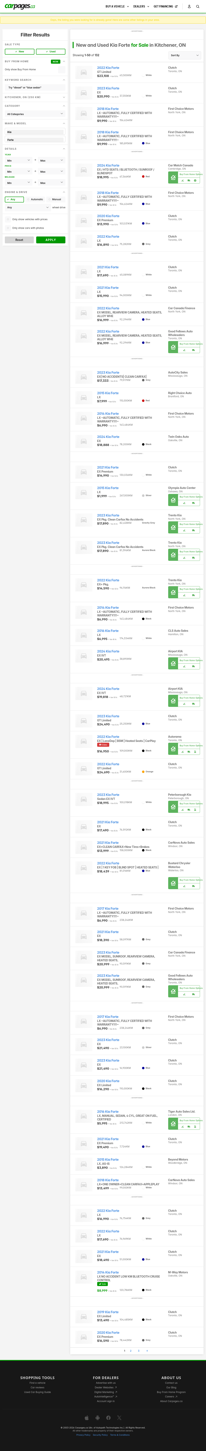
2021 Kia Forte (108, 267)
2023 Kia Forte (108, 88)
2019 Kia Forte (107, 1312)
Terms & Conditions (120, 1435)
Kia (35, 132)
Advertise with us (106, 1382)
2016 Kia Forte (107, 631)
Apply (50, 240)
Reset (19, 240)
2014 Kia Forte (108, 414)
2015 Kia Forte (107, 393)
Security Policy (100, 1435)
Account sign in (106, 1401)
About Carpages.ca (171, 1401)
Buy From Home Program (171, 1392)
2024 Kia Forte (108, 165)
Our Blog (171, 1387)
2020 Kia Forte (108, 216)
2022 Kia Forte (108, 68)
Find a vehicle (37, 1382)
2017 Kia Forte (107, 909)
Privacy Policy (83, 1435)
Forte (35, 140)
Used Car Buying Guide (37, 1392)
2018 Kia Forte (108, 109)
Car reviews (37, 1387)
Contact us (171, 1382)
